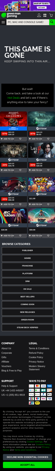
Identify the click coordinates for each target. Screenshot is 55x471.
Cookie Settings (35, 441)
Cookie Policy (36, 357)
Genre (27, 258)
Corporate (6, 353)
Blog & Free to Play (11, 370)
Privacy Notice (36, 361)
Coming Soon (27, 304)
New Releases (27, 312)
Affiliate (5, 361)
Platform (27, 274)
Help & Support (9, 386)
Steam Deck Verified (27, 328)
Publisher (27, 250)
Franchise (27, 266)
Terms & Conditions (39, 348)
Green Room (27, 320)
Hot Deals (14, 97)
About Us (6, 348)
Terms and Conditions (25, 450)
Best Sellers (27, 297)
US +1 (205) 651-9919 (13, 395)
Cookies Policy (43, 444)
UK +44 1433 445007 (12, 390)
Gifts (3, 357)
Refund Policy (36, 353)
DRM (27, 281)
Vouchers (6, 366)
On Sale (27, 289)
